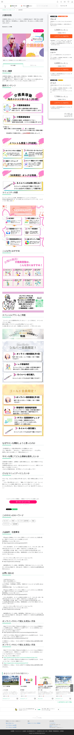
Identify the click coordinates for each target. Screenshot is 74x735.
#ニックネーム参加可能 (23, 520)
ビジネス (41, 698)
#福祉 (33, 520)
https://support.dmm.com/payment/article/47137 (16, 663)
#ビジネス (6, 520)
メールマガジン (52, 723)
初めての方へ (13, 6)
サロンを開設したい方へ (26, 6)
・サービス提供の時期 (68, 114)
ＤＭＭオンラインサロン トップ (8, 9)
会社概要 (12, 731)
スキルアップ (6, 698)
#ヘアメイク (6, 524)
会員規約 (24, 731)
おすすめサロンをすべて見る (65, 702)
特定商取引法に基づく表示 (42, 731)
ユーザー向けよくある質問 (11, 725)
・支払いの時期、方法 (68, 113)
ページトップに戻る (37, 717)
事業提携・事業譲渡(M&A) (54, 731)
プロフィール (33, 65)
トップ (5, 6)
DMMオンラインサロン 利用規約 (34, 723)
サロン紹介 (13, 65)
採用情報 (62, 731)
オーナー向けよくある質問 (11, 727)
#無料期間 (15, 524)
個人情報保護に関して (31, 731)
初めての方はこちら (10, 723)
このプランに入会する (61, 36)
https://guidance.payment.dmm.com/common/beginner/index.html (20, 657)
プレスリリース (18, 731)
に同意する (61, 33)
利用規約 (59, 32)
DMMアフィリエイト (53, 726)
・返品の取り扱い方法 (68, 116)
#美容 (13, 520)
